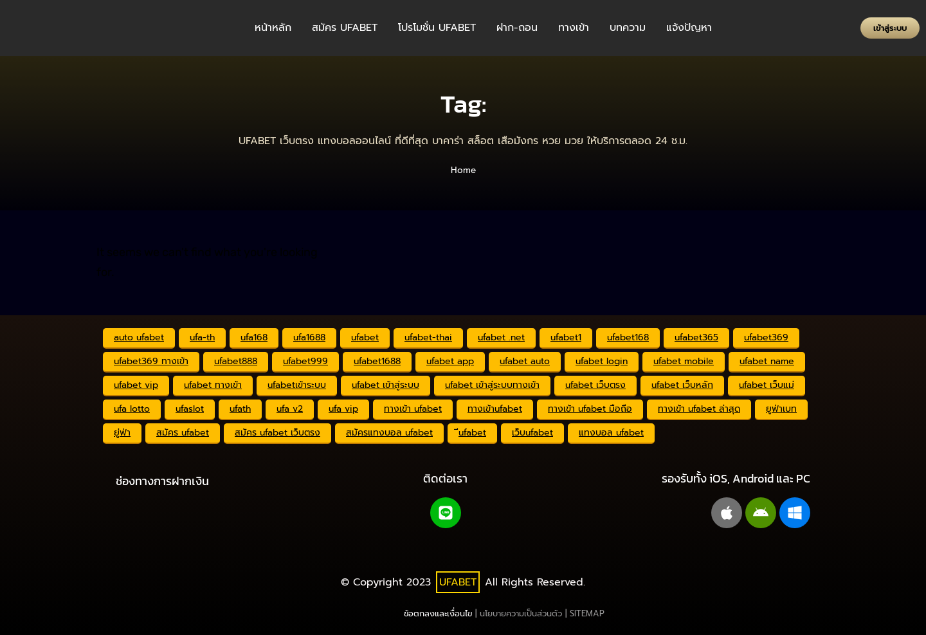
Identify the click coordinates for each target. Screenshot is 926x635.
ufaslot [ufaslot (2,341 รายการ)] (190, 409)
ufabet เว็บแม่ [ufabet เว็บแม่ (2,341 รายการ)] (766, 385)
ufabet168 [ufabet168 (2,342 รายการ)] (628, 337)
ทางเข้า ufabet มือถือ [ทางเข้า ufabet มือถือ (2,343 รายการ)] (590, 409)
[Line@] (445, 512)
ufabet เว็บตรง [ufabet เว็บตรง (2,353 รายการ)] (595, 385)
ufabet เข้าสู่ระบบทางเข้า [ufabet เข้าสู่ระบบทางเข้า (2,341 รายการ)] (492, 385)
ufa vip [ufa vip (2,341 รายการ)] (343, 409)
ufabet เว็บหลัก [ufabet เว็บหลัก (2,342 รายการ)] (682, 385)
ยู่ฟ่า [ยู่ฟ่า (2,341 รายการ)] (122, 432)
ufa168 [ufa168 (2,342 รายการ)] (254, 337)
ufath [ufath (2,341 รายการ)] (240, 409)
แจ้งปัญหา (689, 27)
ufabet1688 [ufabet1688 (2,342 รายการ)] (377, 361)
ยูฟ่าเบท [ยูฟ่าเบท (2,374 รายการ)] (781, 409)
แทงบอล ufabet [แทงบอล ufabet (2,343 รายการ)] (611, 432)
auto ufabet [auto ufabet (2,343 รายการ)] (139, 337)
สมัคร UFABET (344, 27)
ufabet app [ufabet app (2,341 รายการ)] (450, 361)
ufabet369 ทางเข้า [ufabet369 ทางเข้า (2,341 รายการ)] (151, 361)
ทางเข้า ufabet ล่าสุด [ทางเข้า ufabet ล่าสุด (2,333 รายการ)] (699, 409)
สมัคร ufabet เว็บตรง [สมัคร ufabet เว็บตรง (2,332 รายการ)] (277, 432)
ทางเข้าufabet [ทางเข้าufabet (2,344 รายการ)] (495, 409)
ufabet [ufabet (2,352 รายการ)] (365, 337)
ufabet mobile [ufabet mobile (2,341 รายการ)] (683, 361)
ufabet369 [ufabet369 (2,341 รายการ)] (766, 337)
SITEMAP (587, 613)
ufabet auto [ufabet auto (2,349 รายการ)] (525, 361)
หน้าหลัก (273, 27)
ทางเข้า (573, 27)
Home (463, 170)
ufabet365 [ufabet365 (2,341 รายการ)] (696, 337)
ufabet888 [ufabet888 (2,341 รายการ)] (235, 361)
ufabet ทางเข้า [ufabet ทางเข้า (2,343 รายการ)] (213, 385)
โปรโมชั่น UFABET (437, 27)
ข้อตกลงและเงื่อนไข (438, 613)
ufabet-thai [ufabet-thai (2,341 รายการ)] (428, 337)
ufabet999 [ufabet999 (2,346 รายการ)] (305, 361)
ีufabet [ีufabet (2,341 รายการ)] (472, 432)
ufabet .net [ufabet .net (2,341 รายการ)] (501, 337)
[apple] (726, 512)
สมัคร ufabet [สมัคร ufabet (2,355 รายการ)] (182, 432)
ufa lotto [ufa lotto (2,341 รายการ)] (132, 409)
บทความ (628, 27)
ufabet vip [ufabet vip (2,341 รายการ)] (136, 385)
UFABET (458, 582)
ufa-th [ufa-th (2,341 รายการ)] (202, 337)
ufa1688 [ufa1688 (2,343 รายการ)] (309, 337)
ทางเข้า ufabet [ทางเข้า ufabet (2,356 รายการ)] (413, 409)
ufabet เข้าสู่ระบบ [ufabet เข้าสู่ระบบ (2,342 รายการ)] (385, 385)
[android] (760, 512)
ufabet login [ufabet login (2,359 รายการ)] (602, 361)
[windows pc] (794, 512)
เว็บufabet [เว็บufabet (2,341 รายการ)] (532, 432)
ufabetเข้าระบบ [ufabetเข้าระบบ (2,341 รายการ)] (297, 385)
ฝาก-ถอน (517, 27)
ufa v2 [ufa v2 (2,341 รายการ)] (290, 409)
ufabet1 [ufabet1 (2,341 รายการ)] (565, 337)
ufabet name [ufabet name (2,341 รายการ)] (767, 361)
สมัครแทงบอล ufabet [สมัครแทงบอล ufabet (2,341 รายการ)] (389, 432)
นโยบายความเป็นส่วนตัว (521, 613)
